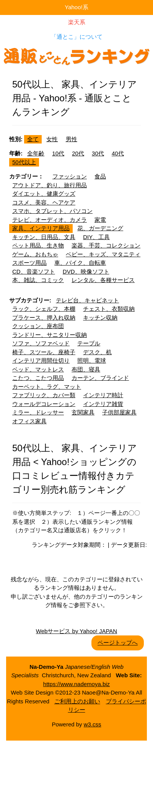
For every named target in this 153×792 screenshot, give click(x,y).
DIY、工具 (96, 237)
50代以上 (24, 162)
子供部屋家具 (119, 412)
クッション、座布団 (38, 326)
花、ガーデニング (100, 228)
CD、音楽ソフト (33, 271)
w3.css (92, 724)
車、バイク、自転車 (80, 262)
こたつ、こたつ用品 (38, 378)
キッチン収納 (100, 317)
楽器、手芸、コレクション (106, 245)
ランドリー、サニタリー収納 (49, 335)
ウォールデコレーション (43, 404)
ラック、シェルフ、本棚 (43, 308)
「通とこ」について (77, 36)
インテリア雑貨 (103, 404)
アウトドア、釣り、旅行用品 (49, 185)
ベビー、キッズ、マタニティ (103, 254)
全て (33, 139)
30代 (98, 153)
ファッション (69, 176)
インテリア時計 (103, 395)
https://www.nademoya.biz (76, 684)
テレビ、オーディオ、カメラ (49, 219)
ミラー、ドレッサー (38, 412)
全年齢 (35, 153)
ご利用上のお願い (77, 701)
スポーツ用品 (29, 262)
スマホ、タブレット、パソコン (52, 211)
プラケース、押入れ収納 (43, 317)
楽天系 (76, 22)
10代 (58, 153)
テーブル (88, 343)
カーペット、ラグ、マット (46, 386)
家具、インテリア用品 (41, 228)
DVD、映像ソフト (86, 271)
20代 (78, 153)
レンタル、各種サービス (103, 280)
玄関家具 (83, 412)
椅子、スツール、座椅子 (43, 352)
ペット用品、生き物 (38, 245)
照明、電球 (91, 360)
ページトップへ (118, 642)
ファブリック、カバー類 (43, 395)
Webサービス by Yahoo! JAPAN (76, 631)
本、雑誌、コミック (38, 280)
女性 (52, 139)
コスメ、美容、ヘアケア (43, 202)
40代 (118, 153)
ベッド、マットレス (38, 369)
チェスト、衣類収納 (109, 308)
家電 (100, 219)
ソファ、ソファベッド (41, 343)
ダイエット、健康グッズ (43, 193)
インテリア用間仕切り (41, 360)
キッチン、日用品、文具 (43, 237)
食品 (100, 176)
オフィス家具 (29, 421)
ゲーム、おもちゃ (35, 254)
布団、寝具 (86, 369)
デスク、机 (97, 352)
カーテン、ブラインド (100, 378)
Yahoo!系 (76, 7)
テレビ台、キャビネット (87, 300)
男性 (71, 139)
